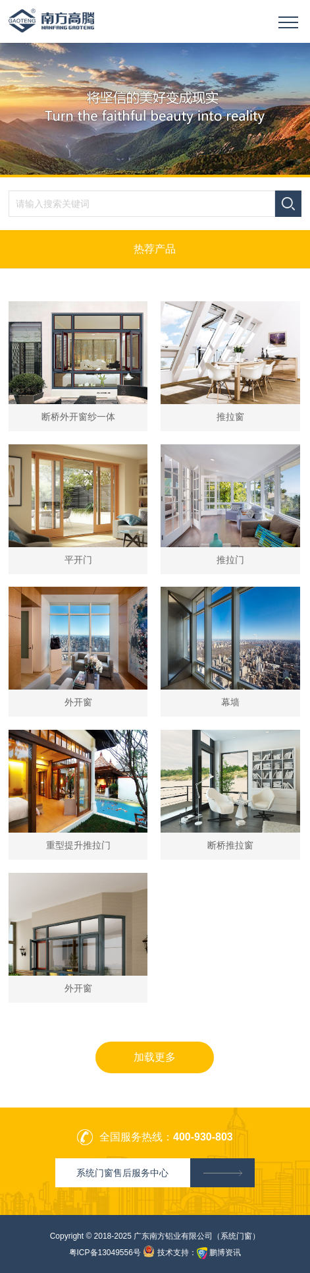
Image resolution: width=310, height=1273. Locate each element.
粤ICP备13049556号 (105, 1253)
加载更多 (155, 1057)
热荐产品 (155, 248)
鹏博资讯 (225, 1253)
